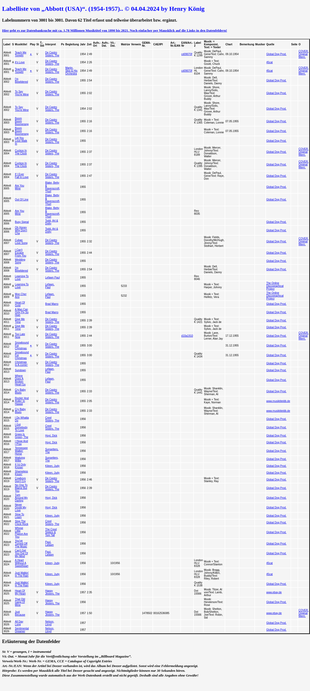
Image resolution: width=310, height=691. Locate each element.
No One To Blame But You (21, 488)
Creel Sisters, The (52, 419)
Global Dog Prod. (276, 54)
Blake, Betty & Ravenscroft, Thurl (52, 187)
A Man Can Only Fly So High (22, 312)
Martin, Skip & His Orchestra (71, 70)
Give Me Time (20, 321)
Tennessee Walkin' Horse (21, 451)
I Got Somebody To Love (21, 427)
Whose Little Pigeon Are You (21, 532)
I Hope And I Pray (21, 442)
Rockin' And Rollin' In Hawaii (22, 401)
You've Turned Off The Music (21, 543)
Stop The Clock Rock (21, 523)
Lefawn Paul (52, 277)
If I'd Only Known (20, 466)
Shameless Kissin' (21, 473)
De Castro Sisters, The (52, 54)
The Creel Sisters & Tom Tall (51, 532)
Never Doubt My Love (20, 507)
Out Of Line (21, 199)
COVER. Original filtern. (303, 54)
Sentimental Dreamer (22, 630)
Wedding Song (20, 261)
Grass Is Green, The (21, 436)
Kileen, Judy (52, 465)
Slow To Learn (19, 516)
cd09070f (186, 54)
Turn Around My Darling (21, 497)
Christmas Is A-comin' (21, 363)
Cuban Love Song (21, 241)
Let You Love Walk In (21, 140)
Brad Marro (51, 303)
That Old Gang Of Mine (20, 602)
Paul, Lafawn (49, 543)
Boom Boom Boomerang (22, 121)
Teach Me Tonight (20, 54)
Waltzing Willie (20, 459)
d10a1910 (187, 335)
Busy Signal (22, 221)
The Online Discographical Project (275, 286)
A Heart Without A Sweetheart (21, 563)
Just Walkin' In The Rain (22, 574)
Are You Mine (19, 187)
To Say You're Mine (22, 93)
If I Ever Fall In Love (22, 176)
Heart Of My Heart (20, 592)
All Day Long (19, 623)
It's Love (20, 62)
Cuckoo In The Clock (21, 152)
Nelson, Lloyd (49, 623)
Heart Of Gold (20, 304)
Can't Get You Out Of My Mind (21, 553)
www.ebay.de (274, 592)
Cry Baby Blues (20, 391)
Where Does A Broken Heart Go (20, 380)
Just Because (20, 613)
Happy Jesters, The (52, 592)
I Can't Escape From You (20, 252)
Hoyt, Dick (51, 435)
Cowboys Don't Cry (20, 480)
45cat (269, 62)
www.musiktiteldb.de (278, 401)
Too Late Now (20, 336)
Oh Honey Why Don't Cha (21, 230)
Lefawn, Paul (50, 286)
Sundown (20, 370)
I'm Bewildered (21, 80)
